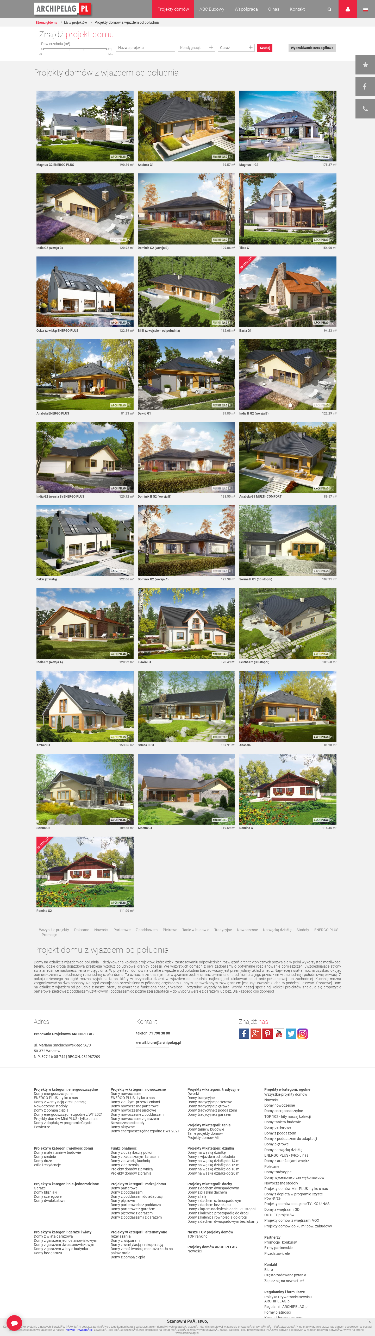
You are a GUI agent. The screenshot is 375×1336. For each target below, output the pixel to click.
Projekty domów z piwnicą (132, 1180)
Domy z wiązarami (125, 1252)
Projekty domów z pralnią (131, 1184)
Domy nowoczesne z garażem (135, 1130)
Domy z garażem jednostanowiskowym (65, 1252)
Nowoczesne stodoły (51, 1117)
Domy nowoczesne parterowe (135, 1117)
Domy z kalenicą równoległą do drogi (217, 1228)
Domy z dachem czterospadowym (215, 1212)
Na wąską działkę (277, 941)
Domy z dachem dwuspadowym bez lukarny (223, 1233)
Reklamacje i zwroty (280, 1287)
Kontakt (297, 9)
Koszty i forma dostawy (283, 1283)
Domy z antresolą (125, 1176)
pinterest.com (267, 1045)
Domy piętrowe (123, 1212)
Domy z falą (197, 1208)
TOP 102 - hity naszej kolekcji (287, 1121)
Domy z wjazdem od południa (211, 1168)
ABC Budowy (211, 9)
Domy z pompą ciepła (51, 1121)
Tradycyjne (223, 941)
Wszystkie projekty (54, 941)
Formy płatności (277, 1278)
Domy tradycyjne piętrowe (208, 1117)
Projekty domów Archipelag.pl (62, 9)
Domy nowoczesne (126, 1105)
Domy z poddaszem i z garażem (136, 1228)
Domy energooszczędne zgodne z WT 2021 (68, 1126)
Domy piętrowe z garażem (132, 1224)
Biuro (268, 1243)
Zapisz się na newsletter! (284, 1251)
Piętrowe (170, 941)
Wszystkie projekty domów (285, 1105)
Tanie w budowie (195, 941)
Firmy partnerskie (278, 1224)
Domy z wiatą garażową (53, 1247)
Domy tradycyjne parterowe (210, 1113)
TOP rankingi (198, 1247)
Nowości (101, 941)
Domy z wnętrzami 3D (281, 1192)
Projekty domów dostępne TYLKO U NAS (296, 1188)
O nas (273, 9)
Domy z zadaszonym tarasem (135, 1168)
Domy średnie (45, 1168)
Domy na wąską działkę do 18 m (213, 1180)
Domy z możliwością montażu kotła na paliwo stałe (142, 1262)
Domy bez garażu (48, 1264)
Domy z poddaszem (126, 1203)
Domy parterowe (124, 1199)
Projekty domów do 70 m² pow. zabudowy (298, 1205)
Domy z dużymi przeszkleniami (135, 1113)
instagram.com (302, 1045)
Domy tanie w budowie (206, 1140)
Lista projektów (81, 22)
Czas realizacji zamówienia (286, 1291)
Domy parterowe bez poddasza (136, 1216)
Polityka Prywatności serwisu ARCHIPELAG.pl (288, 1268)
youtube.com (279, 1045)
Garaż (225, 48)
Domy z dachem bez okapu (209, 1216)
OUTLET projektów (279, 1196)
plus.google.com (256, 1045)
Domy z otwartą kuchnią (130, 1172)
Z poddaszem (147, 941)
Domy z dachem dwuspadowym (213, 1199)
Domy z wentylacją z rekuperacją (60, 1113)
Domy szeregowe (47, 1208)
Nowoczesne (247, 941)
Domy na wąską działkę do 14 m (213, 1172)
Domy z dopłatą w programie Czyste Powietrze (63, 1136)
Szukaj (267, 48)
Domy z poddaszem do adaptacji (137, 1208)
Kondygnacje (190, 48)
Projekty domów (173, 9)
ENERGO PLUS (326, 941)
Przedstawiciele (277, 1228)
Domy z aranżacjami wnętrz (286, 1155)
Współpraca (246, 9)
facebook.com (244, 1045)
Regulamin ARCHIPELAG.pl (286, 1274)
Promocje (49, 946)
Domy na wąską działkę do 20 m (213, 1184)
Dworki (193, 1105)
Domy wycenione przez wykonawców (294, 1167)
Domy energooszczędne (53, 1105)
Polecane (81, 941)
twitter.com (291, 1045)
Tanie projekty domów (205, 1145)
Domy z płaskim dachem (207, 1203)
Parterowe (122, 941)
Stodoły (303, 941)
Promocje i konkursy (280, 1220)
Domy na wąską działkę (207, 1164)
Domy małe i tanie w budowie (57, 1164)
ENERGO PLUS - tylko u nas (56, 1109)
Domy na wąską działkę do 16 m (213, 1176)
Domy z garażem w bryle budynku (61, 1260)
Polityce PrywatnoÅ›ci (78, 1329)
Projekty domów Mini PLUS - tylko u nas (65, 1130)
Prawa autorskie (277, 1295)
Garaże (40, 1199)
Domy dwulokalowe (49, 1212)
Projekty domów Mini (204, 1149)
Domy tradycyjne (201, 1109)
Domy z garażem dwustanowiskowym (64, 1256)
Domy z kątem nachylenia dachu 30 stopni (221, 1220)
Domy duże (43, 1172)
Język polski (365, 9)
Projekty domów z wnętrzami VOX (291, 1201)
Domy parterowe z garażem (133, 1220)
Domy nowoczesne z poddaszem (137, 1126)
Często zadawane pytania (285, 1247)
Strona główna (49, 22)
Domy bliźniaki (45, 1203)
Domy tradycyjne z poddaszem (212, 1121)
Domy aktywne (123, 1138)
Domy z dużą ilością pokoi (131, 1164)
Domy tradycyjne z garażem (210, 1126)
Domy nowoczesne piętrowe (133, 1121)
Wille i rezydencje (47, 1176)
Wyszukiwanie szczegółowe (309, 48)
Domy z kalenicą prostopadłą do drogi (218, 1224)
